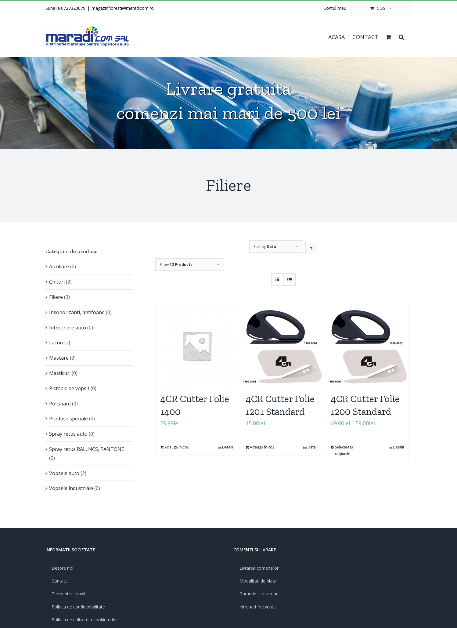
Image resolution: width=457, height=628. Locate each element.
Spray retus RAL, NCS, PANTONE (86, 449)
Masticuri (59, 373)
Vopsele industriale (71, 488)
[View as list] (289, 279)
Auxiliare (59, 266)
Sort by (265, 246)
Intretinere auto (67, 327)
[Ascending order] (311, 248)
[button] (401, 36)
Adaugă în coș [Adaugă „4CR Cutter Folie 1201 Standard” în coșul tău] (262, 447)
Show (176, 264)
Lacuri (56, 342)
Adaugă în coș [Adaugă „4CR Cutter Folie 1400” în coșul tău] (176, 447)
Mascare (59, 357)
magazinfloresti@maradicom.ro (123, 8)
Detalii (227, 447)
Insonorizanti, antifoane (77, 312)
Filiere (56, 297)
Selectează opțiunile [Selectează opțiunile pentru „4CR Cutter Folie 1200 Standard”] (344, 450)
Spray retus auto (68, 433)
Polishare (60, 403)
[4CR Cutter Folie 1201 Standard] (282, 345)
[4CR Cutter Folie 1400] (197, 345)
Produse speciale (68, 418)
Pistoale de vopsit (69, 388)
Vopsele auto (64, 473)
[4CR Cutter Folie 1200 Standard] (367, 345)
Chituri (57, 281)
